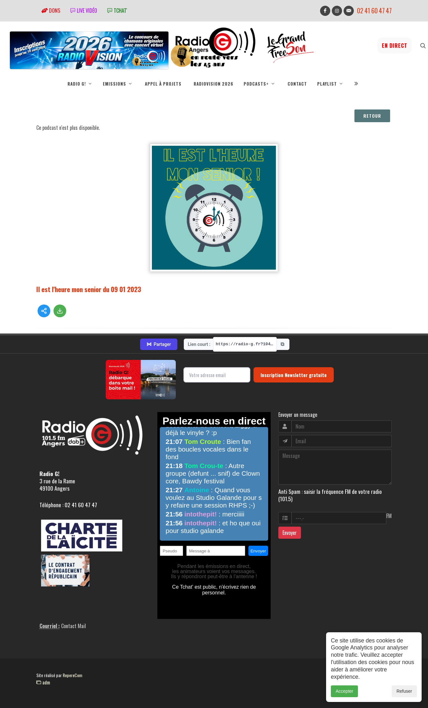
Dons (50, 10)
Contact (297, 84)
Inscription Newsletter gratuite (293, 374)
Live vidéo (83, 10)
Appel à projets (163, 84)
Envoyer (289, 532)
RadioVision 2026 (213, 84)
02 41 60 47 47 (374, 10)
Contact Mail (73, 626)
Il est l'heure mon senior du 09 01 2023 (88, 289)
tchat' (117, 10)
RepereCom (72, 675)
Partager (158, 344)
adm (43, 682)
